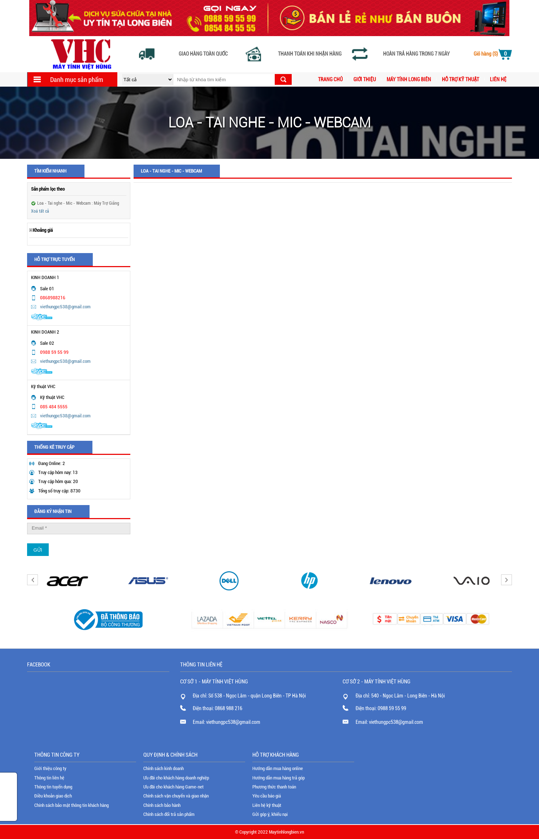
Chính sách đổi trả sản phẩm (169, 814)
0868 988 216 (228, 708)
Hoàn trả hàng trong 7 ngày (416, 54)
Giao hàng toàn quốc (203, 54)
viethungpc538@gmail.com (65, 306)
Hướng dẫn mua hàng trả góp (278, 778)
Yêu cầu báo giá (266, 796)
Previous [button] (32, 579)
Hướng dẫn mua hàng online (277, 768)
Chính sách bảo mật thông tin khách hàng (71, 805)
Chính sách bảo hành (162, 805)
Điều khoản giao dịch (53, 796)
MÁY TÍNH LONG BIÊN (409, 79)
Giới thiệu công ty (50, 768)
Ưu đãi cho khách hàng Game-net (173, 787)
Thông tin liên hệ (49, 778)
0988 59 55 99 (392, 708)
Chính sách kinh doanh (163, 768)
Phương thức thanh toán (274, 787)
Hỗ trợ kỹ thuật (460, 79)
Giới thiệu (364, 79)
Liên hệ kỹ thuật (266, 805)
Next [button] (506, 579)
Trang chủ (330, 79)
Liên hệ (498, 79)
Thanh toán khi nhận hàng (310, 54)
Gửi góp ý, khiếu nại (270, 814)
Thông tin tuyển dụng (53, 787)
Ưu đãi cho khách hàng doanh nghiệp (176, 778)
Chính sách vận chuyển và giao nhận (176, 796)
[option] (67, 580)
